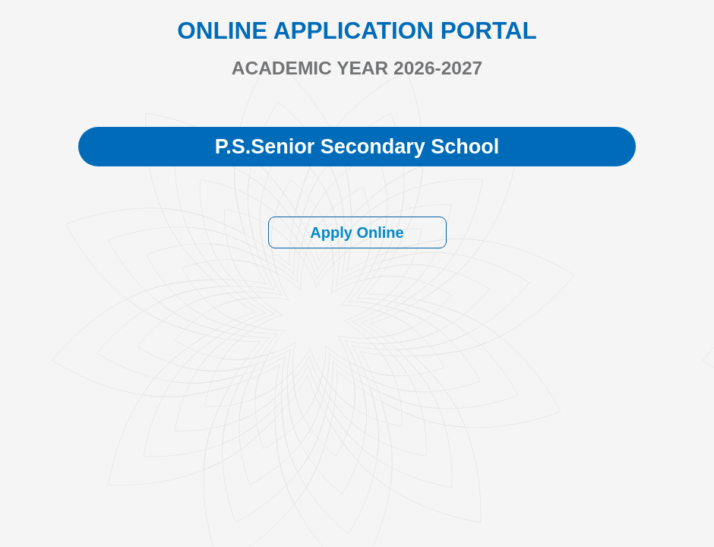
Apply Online (356, 232)
